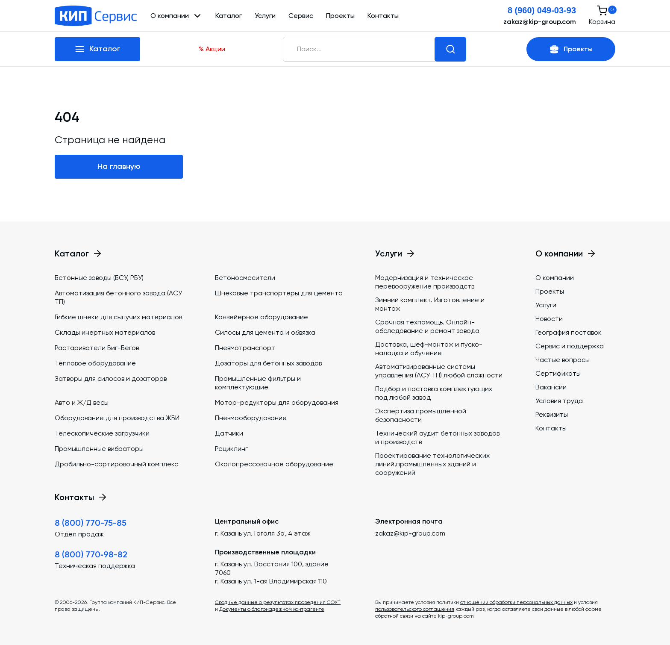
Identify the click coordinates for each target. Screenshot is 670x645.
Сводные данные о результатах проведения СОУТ (278, 602)
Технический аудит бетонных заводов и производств (437, 437)
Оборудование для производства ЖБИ (117, 418)
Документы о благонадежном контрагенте (271, 609)
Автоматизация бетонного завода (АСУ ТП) (118, 297)
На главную (119, 166)
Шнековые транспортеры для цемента (279, 293)
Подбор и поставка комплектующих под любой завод (433, 393)
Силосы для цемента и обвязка (265, 332)
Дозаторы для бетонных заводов (268, 363)
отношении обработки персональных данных (516, 602)
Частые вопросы (562, 360)
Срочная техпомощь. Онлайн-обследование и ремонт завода (427, 326)
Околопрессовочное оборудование (274, 464)
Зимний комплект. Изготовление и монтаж (430, 304)
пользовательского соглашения (414, 609)
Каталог (228, 16)
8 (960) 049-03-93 (542, 10)
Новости (549, 319)
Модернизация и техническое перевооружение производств (424, 282)
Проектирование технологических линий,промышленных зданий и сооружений (432, 464)
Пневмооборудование (251, 418)
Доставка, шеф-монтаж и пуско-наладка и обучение (428, 348)
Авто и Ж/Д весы (82, 402)
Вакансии (551, 387)
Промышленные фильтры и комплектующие (258, 382)
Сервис (300, 16)
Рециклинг (231, 449)
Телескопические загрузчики (102, 433)
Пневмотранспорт (245, 348)
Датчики (229, 433)
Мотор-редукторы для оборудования (276, 402)
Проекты (340, 16)
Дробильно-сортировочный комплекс (116, 464)
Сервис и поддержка (569, 346)
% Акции (212, 49)
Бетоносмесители (245, 278)
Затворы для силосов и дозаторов (111, 378)
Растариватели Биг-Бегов (97, 348)
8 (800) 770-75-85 (90, 523)
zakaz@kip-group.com (539, 22)
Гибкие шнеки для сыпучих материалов (118, 317)
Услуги (265, 16)
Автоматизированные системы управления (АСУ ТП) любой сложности (438, 370)
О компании (554, 278)
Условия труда (559, 401)
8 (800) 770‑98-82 (91, 554)
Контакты (383, 16)
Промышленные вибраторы (99, 449)
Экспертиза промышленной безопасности (420, 415)
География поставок (568, 332)
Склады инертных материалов (105, 332)
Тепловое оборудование (95, 363)
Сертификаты (558, 373)
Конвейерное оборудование (261, 317)
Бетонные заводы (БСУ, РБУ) (99, 278)
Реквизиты (551, 414)
